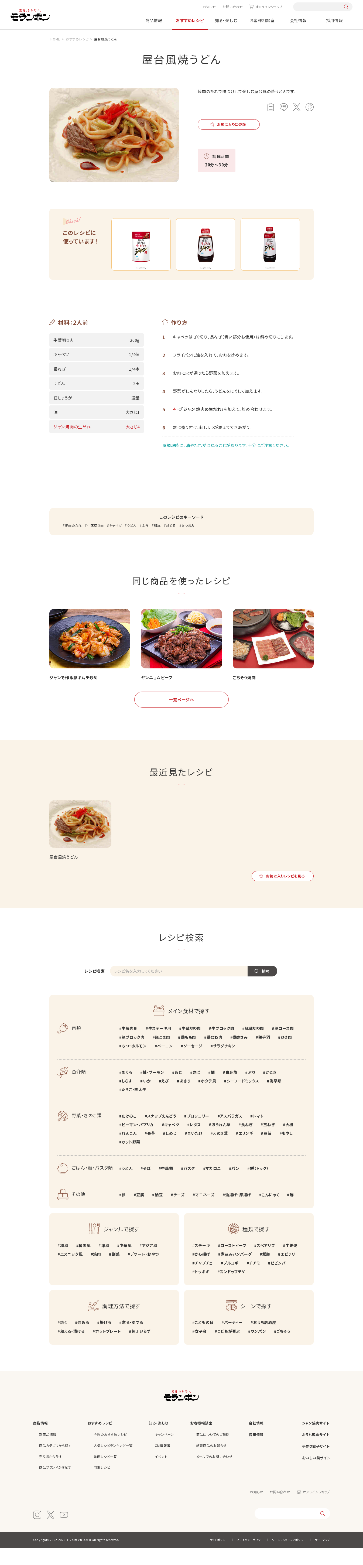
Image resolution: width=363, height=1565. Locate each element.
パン (235, 1185)
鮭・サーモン (153, 1089)
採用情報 (334, 20)
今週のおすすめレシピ (110, 1451)
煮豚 (266, 1271)
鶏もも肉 (188, 1054)
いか (147, 1098)
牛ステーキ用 (160, 1045)
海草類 (276, 1098)
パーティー (233, 1339)
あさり (185, 1098)
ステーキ (202, 1262)
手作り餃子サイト (316, 1463)
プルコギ (230, 1280)
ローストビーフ (233, 1262)
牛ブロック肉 (222, 1045)
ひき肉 (286, 1054)
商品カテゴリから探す (55, 1462)
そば (147, 1185)
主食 (145, 542)
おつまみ (188, 542)
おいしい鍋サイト (316, 1474)
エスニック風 (71, 1271)
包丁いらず (141, 1348)
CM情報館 (162, 1462)
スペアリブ (266, 1262)
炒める (171, 542)
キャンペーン (164, 1451)
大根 (290, 1141)
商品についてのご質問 (213, 1451)
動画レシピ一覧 (105, 1473)
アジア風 (149, 1262)
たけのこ (129, 1133)
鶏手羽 (264, 1054)
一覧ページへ (181, 716)
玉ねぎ (269, 1141)
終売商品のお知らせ (211, 1462)
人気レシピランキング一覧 (113, 1462)
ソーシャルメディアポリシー (289, 1557)
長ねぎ (247, 1141)
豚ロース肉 (284, 1045)
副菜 (116, 1271)
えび (165, 1098)
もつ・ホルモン (134, 1062)
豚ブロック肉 (133, 1054)
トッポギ (202, 1288)
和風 (157, 542)
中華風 (125, 1262)
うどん (131, 542)
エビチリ (288, 1271)
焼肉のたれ (73, 542)
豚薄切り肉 (254, 1045)
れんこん (129, 1150)
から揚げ (202, 1271)
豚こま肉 (162, 1054)
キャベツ (115, 542)
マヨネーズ (205, 1211)
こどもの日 (204, 1339)
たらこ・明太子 (134, 1106)
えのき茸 (220, 1150)
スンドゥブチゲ (232, 1288)
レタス (195, 1141)
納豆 (159, 1211)
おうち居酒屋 (264, 1339)
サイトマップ (322, 1557)
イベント (161, 1473)
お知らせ (209, 6)
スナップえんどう (161, 1133)
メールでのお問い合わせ (214, 1473)
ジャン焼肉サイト (316, 1440)
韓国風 (84, 1262)
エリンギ (245, 1150)
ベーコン (165, 1062)
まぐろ (127, 1089)
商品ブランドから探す (55, 1484)
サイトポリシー (219, 1557)
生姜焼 (291, 1262)
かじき (271, 1089)
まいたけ (195, 1150)
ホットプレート (108, 1348)
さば (196, 1089)
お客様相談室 (262, 20)
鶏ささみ (240, 1054)
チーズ (179, 1211)
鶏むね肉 (214, 1054)
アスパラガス (231, 1133)
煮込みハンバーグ (236, 1271)
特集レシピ (102, 1484)
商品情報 (153, 20)
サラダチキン (224, 1062)
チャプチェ (204, 1280)
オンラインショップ (269, 6)
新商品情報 (47, 1451)
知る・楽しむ (226, 20)
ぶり (251, 1089)
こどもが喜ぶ (228, 1348)
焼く (63, 1339)
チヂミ (254, 1280)
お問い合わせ (232, 6)
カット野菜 (131, 1158)
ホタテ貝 (208, 1098)
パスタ (189, 1185)
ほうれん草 (221, 1141)
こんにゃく (270, 1211)
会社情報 (298, 20)
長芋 (151, 1150)
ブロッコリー (198, 1133)
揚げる (105, 1339)
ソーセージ (193, 1062)
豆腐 (140, 1211)
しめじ (171, 1150)
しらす (127, 1098)
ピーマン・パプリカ (138, 1141)
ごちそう (283, 1348)
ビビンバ (278, 1280)
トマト (258, 1133)
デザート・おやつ (144, 1271)
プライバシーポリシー (250, 1557)
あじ (178, 1089)
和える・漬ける (72, 1348)
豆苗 (267, 1150)
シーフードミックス (243, 1098)
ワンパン (258, 1348)
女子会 (201, 1348)
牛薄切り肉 (95, 542)
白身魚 (231, 1089)
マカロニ (213, 1185)
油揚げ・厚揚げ (238, 1211)
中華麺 (167, 1185)
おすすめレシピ (190, 20)
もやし (287, 1150)
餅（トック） (259, 1185)
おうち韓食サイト (316, 1451)
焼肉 (97, 1271)
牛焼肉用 (130, 1045)
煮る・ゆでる (132, 1339)
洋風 (105, 1262)
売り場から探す (50, 1473)
